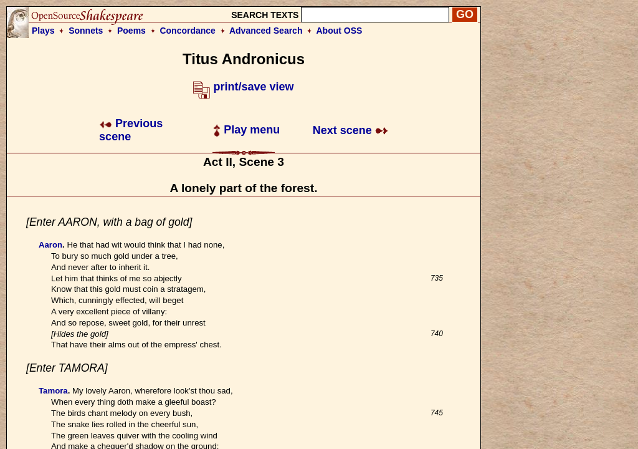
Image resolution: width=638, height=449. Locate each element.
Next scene (350, 130)
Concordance (187, 31)
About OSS (340, 31)
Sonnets (86, 31)
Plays (43, 31)
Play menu (246, 129)
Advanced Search (266, 31)
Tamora (53, 390)
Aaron (50, 244)
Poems (131, 31)
